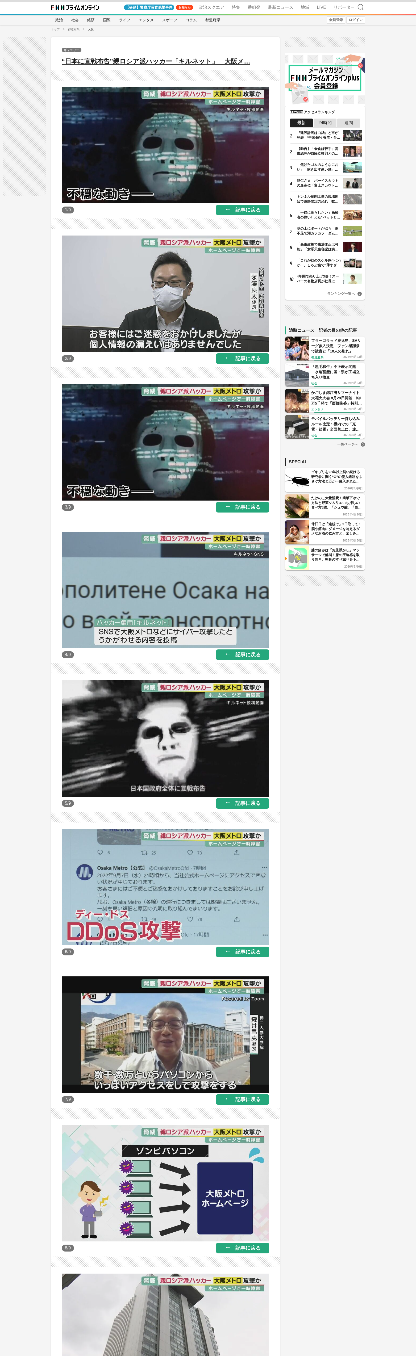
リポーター (344, 7)
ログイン (356, 20)
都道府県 (212, 20)
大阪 (91, 29)
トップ (55, 29)
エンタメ (146, 20)
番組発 (254, 7)
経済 (91, 20)
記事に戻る (248, 210)
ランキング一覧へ (341, 294)
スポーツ (169, 20)
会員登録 (336, 20)
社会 (75, 20)
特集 (236, 7)
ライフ (124, 20)
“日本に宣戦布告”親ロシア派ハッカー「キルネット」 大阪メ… (156, 61)
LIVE (321, 7)
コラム (191, 20)
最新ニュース (280, 7)
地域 (305, 7)
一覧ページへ (347, 444)
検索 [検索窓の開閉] (360, 7)
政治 (59, 20)
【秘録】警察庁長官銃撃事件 (149, 7)
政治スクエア (211, 7)
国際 (107, 20)
